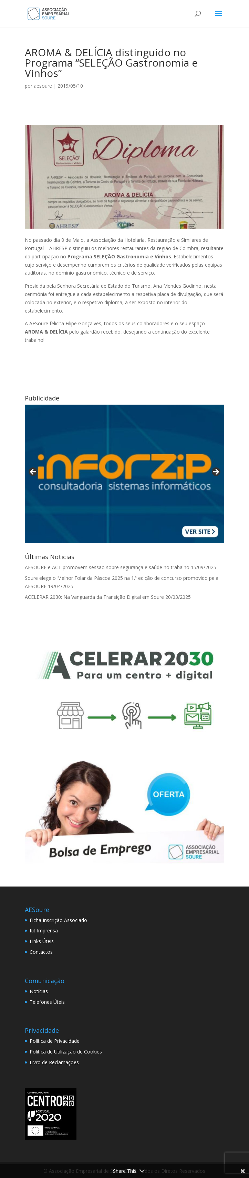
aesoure (43, 85)
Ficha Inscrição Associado (58, 920)
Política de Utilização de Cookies (66, 1051)
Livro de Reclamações (54, 1062)
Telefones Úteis (47, 1002)
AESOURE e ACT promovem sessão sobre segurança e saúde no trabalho (107, 567)
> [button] (215, 472)
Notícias (39, 991)
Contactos (41, 952)
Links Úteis (42, 941)
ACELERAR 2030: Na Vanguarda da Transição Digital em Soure (94, 597)
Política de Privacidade (55, 1041)
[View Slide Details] (124, 474)
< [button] (33, 472)
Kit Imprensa (44, 930)
